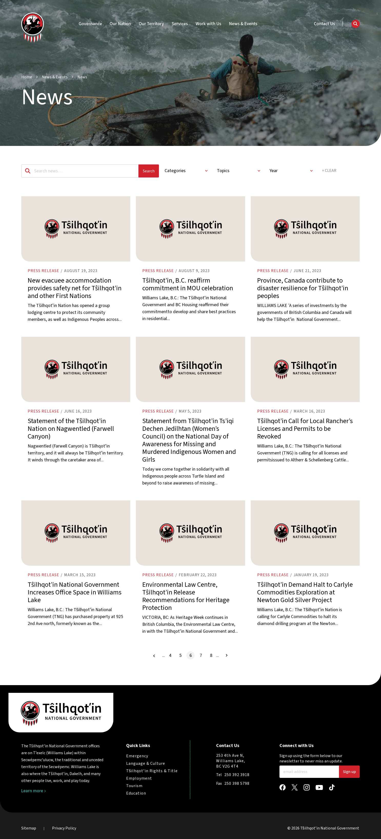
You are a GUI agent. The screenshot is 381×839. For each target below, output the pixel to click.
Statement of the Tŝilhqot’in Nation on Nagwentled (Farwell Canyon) (71, 433)
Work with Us (208, 24)
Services (180, 24)
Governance (90, 24)
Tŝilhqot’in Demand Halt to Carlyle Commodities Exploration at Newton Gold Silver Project (305, 600)
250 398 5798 (236, 783)
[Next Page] (226, 663)
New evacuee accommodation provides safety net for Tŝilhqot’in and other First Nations (75, 290)
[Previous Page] (154, 663)
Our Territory (151, 24)
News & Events (243, 24)
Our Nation (120, 24)
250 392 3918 (236, 775)
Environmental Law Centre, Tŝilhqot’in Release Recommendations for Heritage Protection (185, 604)
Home (26, 77)
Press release (43, 273)
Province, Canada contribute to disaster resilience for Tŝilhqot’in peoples (302, 290)
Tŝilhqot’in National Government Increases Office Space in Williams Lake (75, 600)
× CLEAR (329, 170)
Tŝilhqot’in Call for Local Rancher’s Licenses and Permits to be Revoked (305, 433)
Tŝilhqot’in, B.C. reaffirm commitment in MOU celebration (187, 286)
